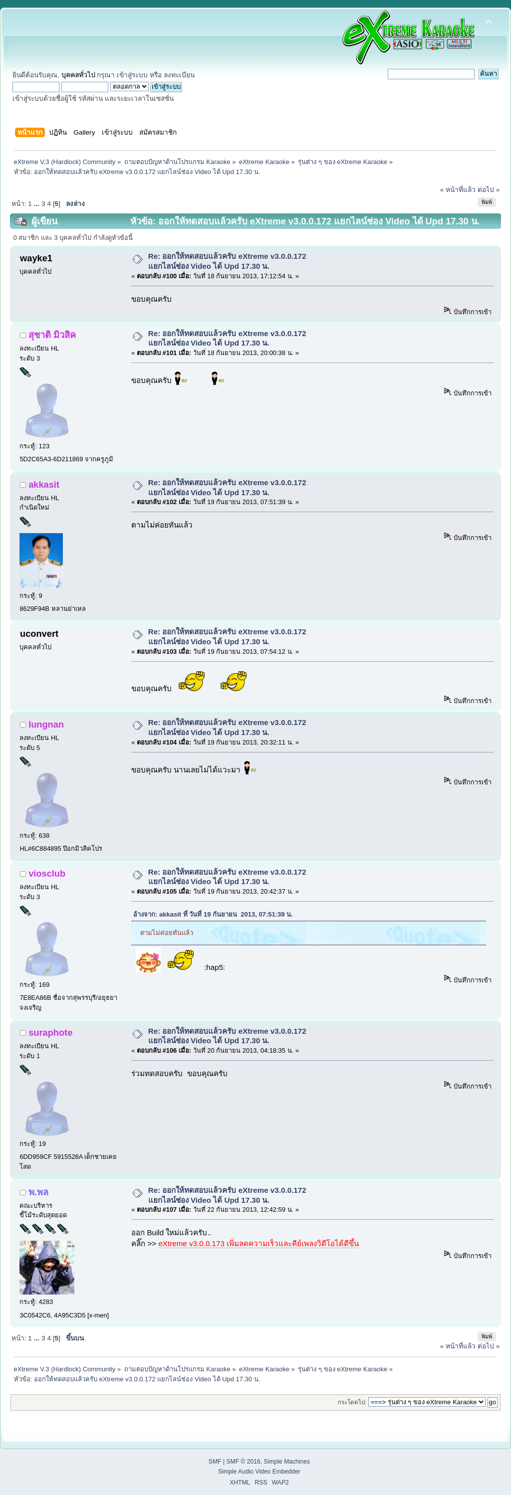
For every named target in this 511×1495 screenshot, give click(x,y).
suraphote (50, 1032)
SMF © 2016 (243, 1461)
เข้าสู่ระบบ (132, 75)
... (37, 203)
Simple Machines (287, 1461)
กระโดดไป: (352, 1402)
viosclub (46, 873)
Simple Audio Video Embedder (259, 1471)
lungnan (46, 724)
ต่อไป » (489, 189)
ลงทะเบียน (179, 75)
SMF (215, 1461)
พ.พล (38, 1192)
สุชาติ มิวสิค (52, 335)
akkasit (43, 484)
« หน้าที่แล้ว (458, 189)
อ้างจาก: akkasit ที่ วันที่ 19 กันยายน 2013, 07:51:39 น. (213, 914)
